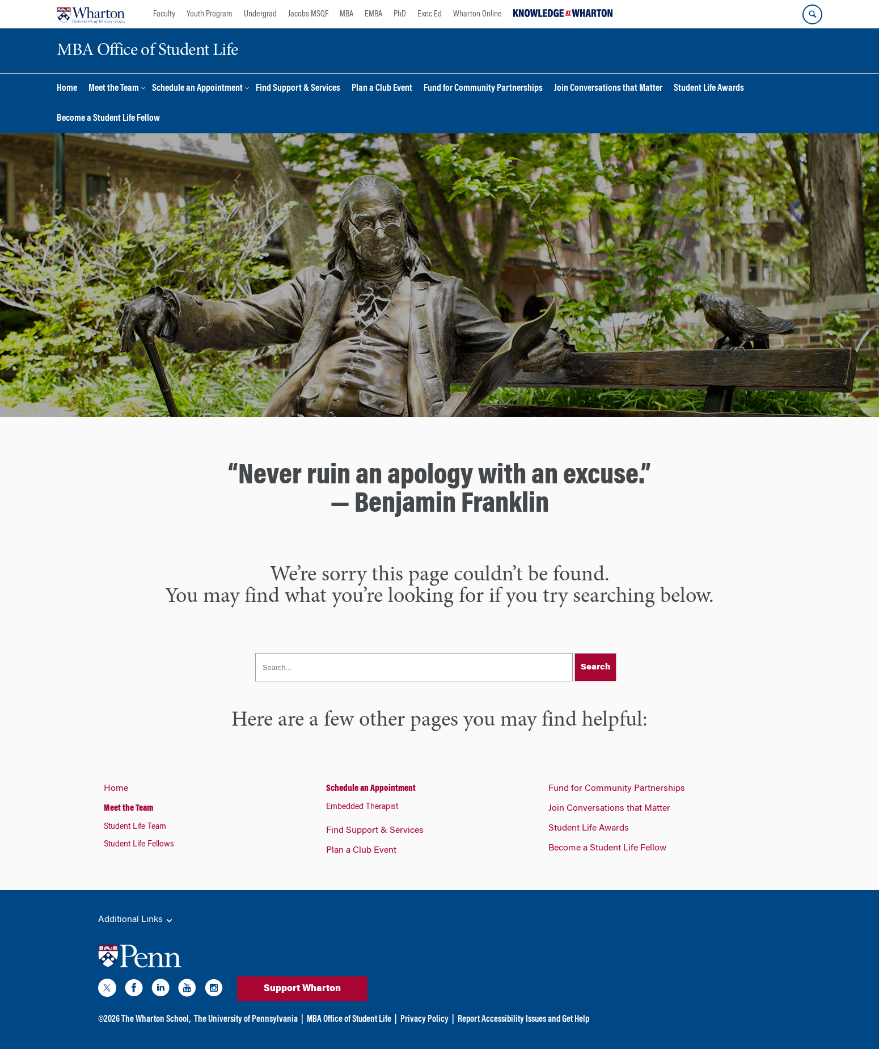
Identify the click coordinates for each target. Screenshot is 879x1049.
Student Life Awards (709, 89)
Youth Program (210, 14)
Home (67, 89)
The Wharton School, (156, 1019)
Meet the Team (113, 89)
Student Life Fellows (139, 845)
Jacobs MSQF (308, 14)
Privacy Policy (424, 1019)
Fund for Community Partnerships (483, 89)
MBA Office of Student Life (349, 1019)
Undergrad (260, 14)
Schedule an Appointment (197, 89)
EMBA (373, 14)
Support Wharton (302, 988)
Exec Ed (429, 14)
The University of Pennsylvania (246, 1019)
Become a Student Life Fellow (108, 119)
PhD (400, 14)
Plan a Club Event (382, 89)
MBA (346, 14)
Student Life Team (135, 827)
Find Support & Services (298, 89)
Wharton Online (477, 14)
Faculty (164, 14)
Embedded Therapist (362, 807)
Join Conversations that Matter (608, 89)
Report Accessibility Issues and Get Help (523, 1019)
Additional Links (136, 920)
